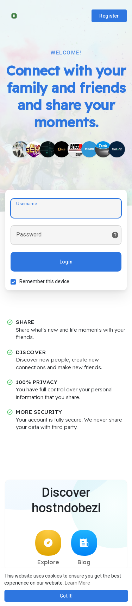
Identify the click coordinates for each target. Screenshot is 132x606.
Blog (84, 548)
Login (66, 262)
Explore (48, 548)
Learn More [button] (77, 583)
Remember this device (44, 281)
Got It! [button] (66, 596)
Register (109, 16)
